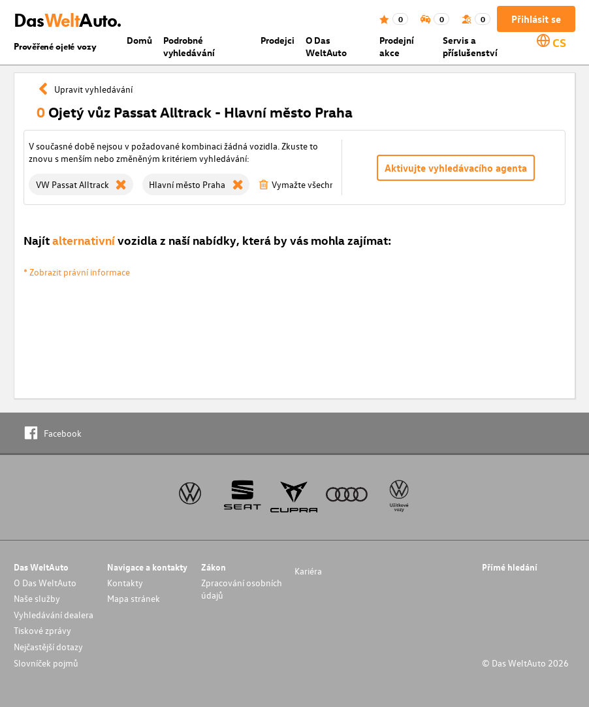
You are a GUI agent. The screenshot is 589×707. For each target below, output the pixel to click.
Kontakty (125, 582)
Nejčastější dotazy (48, 646)
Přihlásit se (536, 18)
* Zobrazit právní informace (77, 272)
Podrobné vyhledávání (189, 46)
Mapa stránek (133, 598)
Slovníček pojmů (46, 663)
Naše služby (37, 598)
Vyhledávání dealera (53, 614)
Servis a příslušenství (470, 46)
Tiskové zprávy (42, 630)
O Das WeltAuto (326, 46)
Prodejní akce (396, 46)
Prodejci (277, 40)
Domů (139, 40)
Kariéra (308, 571)
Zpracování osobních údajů (241, 588)
